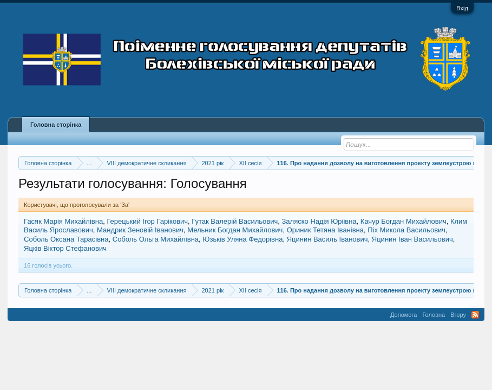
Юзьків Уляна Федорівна (242, 239)
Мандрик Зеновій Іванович (140, 230)
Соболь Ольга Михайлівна (156, 239)
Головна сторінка (55, 124)
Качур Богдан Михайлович (403, 221)
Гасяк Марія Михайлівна (63, 221)
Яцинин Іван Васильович (412, 239)
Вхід (462, 8)
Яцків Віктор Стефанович (65, 248)
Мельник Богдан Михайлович (235, 230)
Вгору (458, 314)
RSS (475, 314)
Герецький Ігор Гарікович (147, 221)
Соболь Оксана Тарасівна (66, 239)
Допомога (403, 314)
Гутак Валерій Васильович (235, 221)
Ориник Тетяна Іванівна (325, 230)
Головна (433, 314)
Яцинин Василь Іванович (327, 239)
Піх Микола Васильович (406, 230)
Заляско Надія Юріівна (319, 221)
